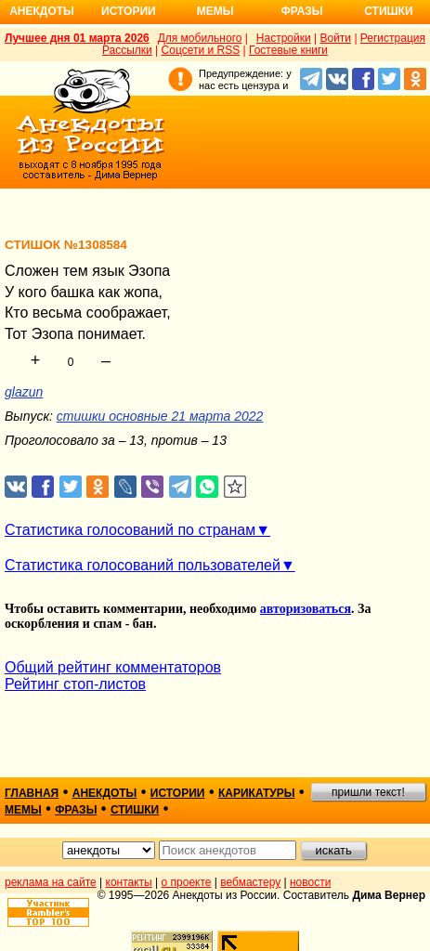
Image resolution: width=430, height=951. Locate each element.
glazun (24, 391)
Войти (335, 38)
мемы (23, 809)
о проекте (187, 882)
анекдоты (104, 793)
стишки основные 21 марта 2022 (160, 416)
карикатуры (256, 793)
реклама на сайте (51, 882)
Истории (128, 11)
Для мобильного (200, 38)
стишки (135, 809)
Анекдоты (41, 11)
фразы (76, 809)
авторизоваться (305, 609)
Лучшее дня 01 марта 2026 (77, 38)
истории (177, 793)
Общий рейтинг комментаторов (113, 667)
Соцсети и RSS (201, 50)
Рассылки (127, 50)
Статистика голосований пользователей (142, 565)
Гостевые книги (288, 50)
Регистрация (392, 38)
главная (32, 793)
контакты (129, 882)
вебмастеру (250, 882)
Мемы (215, 11)
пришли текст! (368, 792)
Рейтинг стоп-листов (75, 684)
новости (310, 882)
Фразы (301, 11)
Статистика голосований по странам (130, 530)
